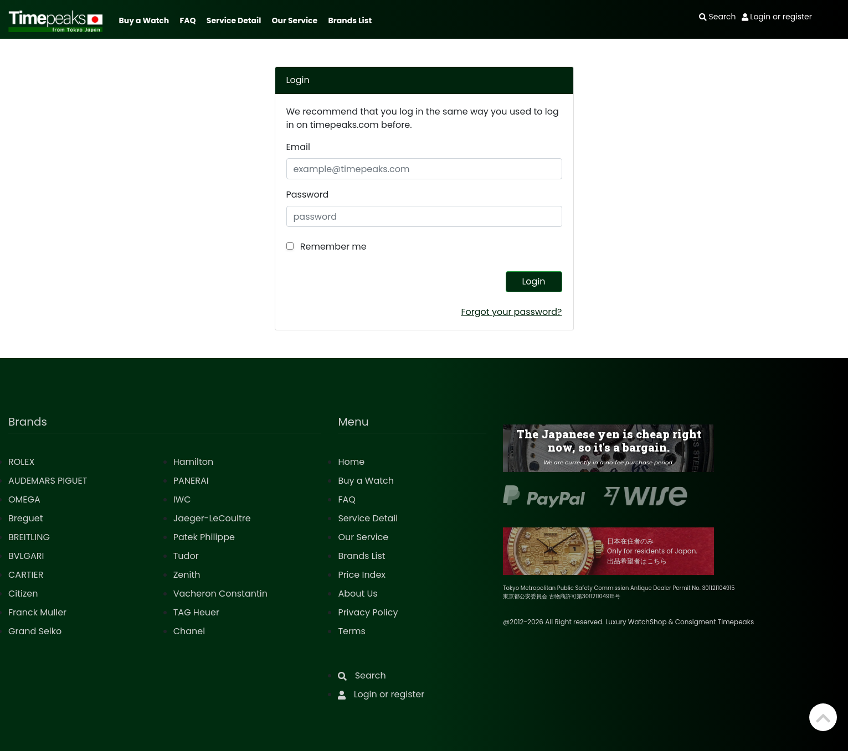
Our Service (295, 20)
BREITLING (29, 537)
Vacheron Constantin (220, 593)
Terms (351, 631)
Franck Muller (37, 612)
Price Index (362, 574)
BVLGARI (26, 556)
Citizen (23, 593)
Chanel (189, 631)
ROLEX (21, 461)
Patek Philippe (204, 537)
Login (533, 281)
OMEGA (24, 499)
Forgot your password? (511, 311)
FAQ (188, 20)
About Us (357, 593)
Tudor (186, 556)
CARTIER (25, 574)
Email (298, 147)
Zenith (187, 574)
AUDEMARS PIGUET (47, 480)
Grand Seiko (34, 631)
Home (351, 461)
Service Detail (234, 20)
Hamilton (193, 461)
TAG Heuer (196, 612)
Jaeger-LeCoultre (212, 518)
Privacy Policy (368, 612)
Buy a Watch (144, 20)
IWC (182, 499)
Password (307, 194)
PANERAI (191, 480)
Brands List (350, 20)
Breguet (25, 518)
